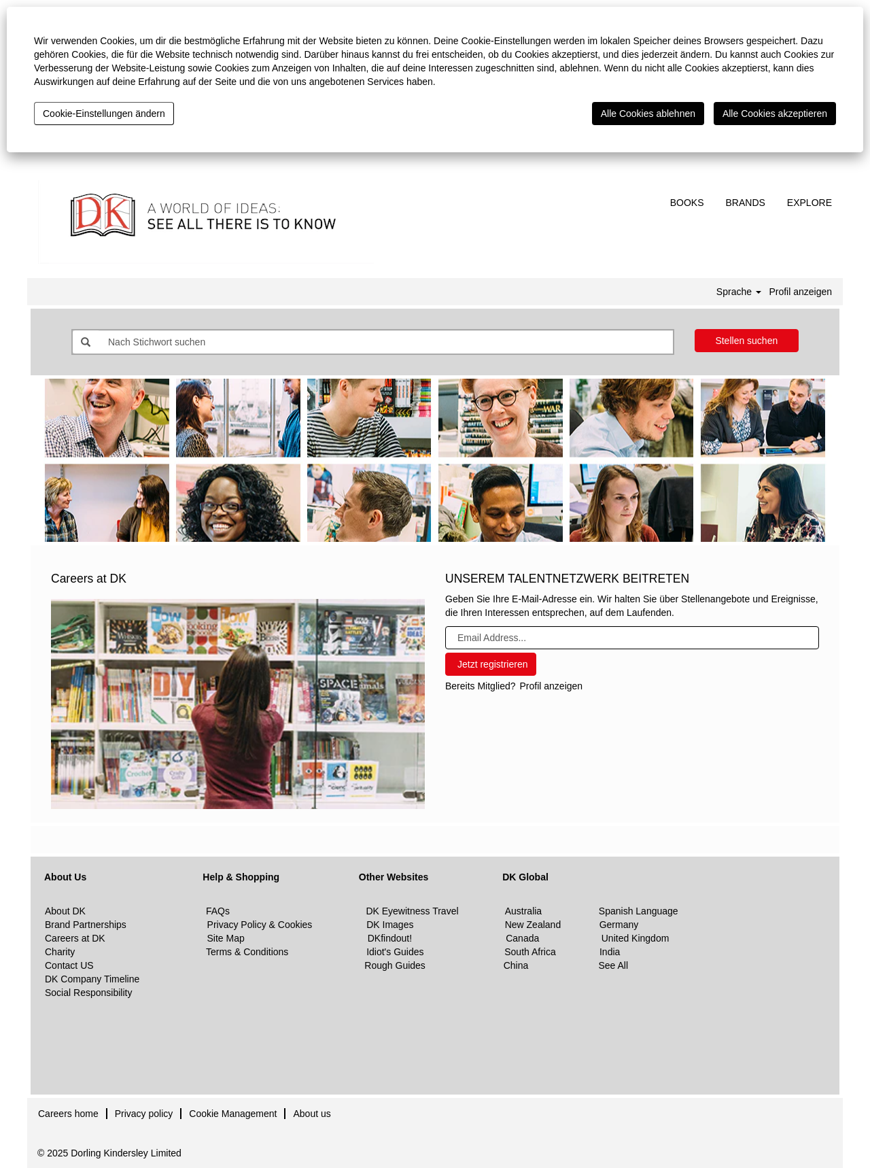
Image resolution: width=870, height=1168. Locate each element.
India (609, 951)
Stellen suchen (746, 340)
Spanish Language (638, 911)
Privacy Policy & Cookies (260, 924)
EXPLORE (809, 202)
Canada (522, 938)
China (516, 965)
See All (613, 965)
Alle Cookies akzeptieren (775, 113)
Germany (619, 924)
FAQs (218, 911)
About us (311, 1113)
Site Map (226, 938)
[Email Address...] (632, 637)
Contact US (69, 965)
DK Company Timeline (92, 979)
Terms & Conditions (247, 951)
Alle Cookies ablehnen (648, 113)
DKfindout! (390, 938)
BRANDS (745, 202)
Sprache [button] (738, 291)
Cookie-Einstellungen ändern (104, 113)
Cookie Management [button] (233, 1113)
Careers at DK (75, 938)
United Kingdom (634, 938)
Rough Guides (394, 965)
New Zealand (534, 924)
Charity (60, 951)
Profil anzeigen (800, 291)
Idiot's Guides (394, 951)
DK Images (389, 924)
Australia (523, 911)
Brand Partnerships (85, 924)
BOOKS (687, 202)
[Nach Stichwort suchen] (386, 342)
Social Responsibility (88, 992)
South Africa (530, 951)
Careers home (68, 1113)
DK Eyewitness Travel (412, 911)
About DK (65, 911)
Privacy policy (144, 1113)
